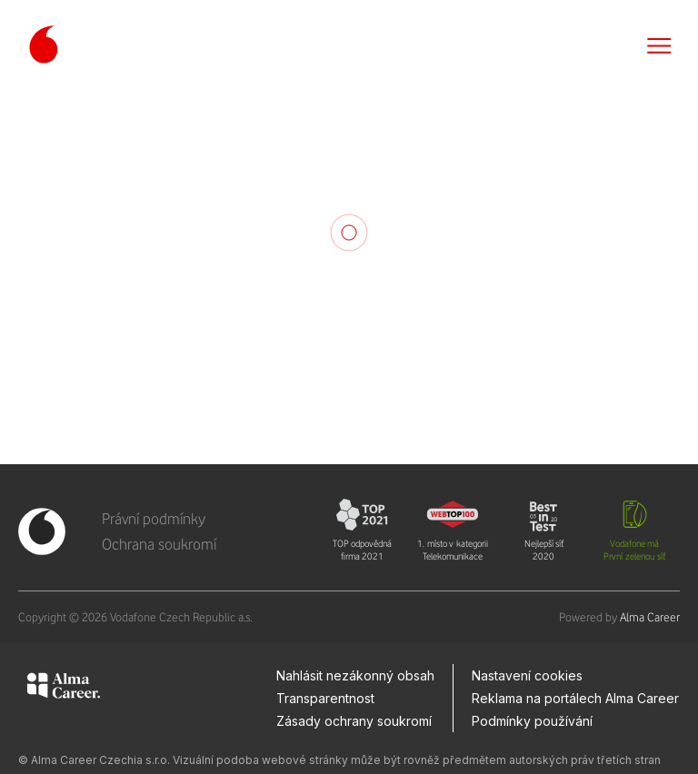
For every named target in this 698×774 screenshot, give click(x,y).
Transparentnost (325, 698)
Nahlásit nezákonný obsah (355, 675)
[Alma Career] (63, 688)
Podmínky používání (532, 721)
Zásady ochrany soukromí (354, 721)
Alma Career (650, 617)
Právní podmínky (153, 519)
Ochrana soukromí (159, 544)
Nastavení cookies (527, 675)
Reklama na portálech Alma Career (575, 698)
